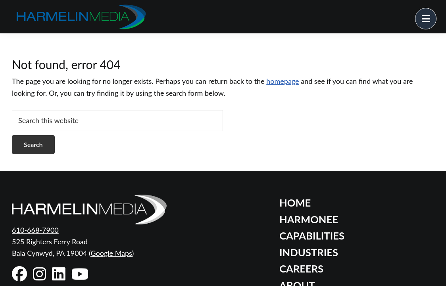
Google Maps (111, 253)
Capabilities (311, 236)
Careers (301, 268)
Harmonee (308, 219)
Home (295, 203)
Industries (308, 252)
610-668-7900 (35, 230)
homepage (282, 81)
